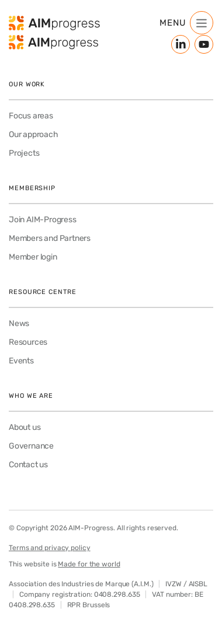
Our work (27, 84)
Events (21, 361)
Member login (33, 257)
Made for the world (89, 564)
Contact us (28, 465)
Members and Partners (50, 238)
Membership (32, 188)
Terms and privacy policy (50, 548)
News (19, 323)
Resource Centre (43, 292)
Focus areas (31, 116)
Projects (24, 153)
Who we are (31, 396)
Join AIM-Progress (43, 220)
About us (24, 427)
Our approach (33, 134)
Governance (31, 446)
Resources (28, 342)
